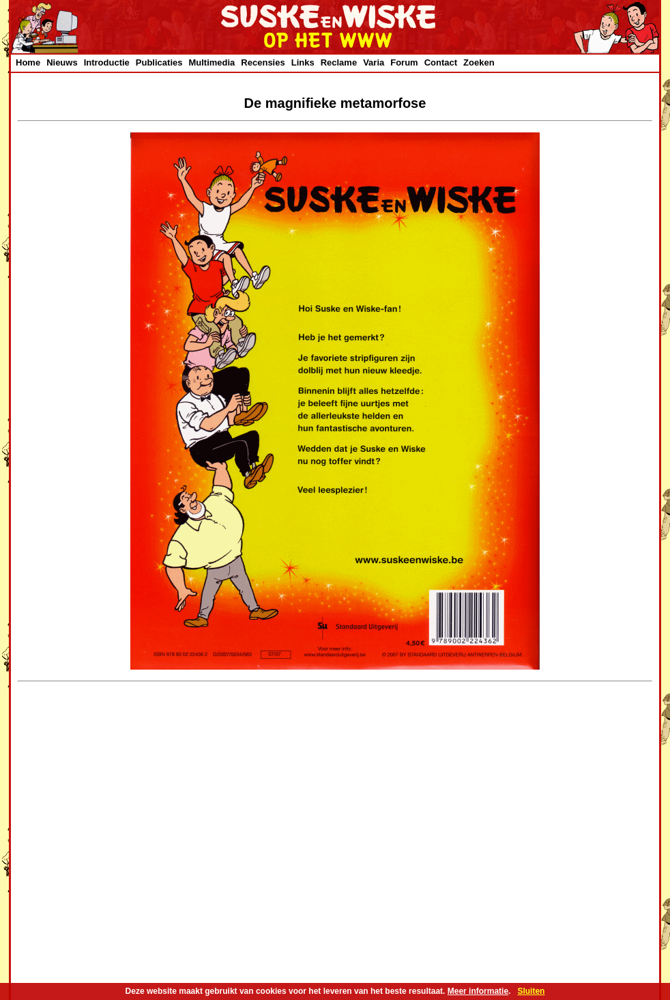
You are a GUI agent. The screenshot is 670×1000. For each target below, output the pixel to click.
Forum (404, 62)
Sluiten (530, 991)
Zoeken (479, 62)
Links (303, 62)
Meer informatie (478, 991)
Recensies (263, 62)
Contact (440, 62)
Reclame (339, 62)
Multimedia (211, 62)
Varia (373, 62)
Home (28, 62)
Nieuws (62, 62)
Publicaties (159, 62)
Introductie (107, 62)
